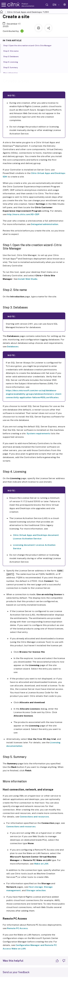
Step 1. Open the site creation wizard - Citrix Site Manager (29, 45)
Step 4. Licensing (12, 61)
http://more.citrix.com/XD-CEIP (23, 214)
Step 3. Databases (12, 56)
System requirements (38, 433)
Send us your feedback (16, 972)
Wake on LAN (41, 863)
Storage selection (36, 890)
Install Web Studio (27, 279)
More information (12, 72)
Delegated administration (44, 224)
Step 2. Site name (12, 50)
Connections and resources (34, 816)
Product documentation (28, 5)
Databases (12, 346)
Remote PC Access (17, 928)
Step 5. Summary (12, 67)
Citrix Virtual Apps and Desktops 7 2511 (28, 12)
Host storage (36, 887)
